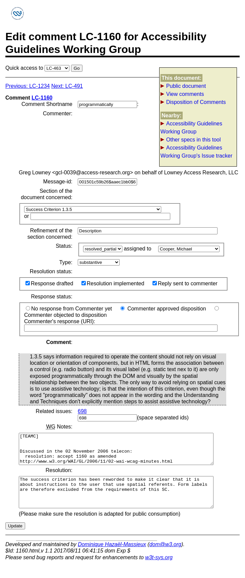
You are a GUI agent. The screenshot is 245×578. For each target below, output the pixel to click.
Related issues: (54, 411)
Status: (64, 246)
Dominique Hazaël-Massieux (112, 556)
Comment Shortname (46, 104)
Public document (186, 86)
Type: (65, 262)
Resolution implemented (112, 283)
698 (82, 411)
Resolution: (59, 476)
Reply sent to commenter (185, 283)
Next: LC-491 (67, 86)
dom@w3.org (165, 556)
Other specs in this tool (193, 139)
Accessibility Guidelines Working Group (191, 127)
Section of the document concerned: (46, 194)
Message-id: (57, 181)
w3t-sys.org (159, 569)
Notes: (59, 426)
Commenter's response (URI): (121, 325)
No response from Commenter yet (69, 308)
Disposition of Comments (196, 102)
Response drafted (49, 283)
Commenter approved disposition (163, 308)
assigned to (138, 248)
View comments (185, 94)
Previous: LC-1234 (27, 86)
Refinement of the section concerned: (49, 234)
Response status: (51, 296)
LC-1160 (42, 98)
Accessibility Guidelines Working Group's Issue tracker (196, 152)
